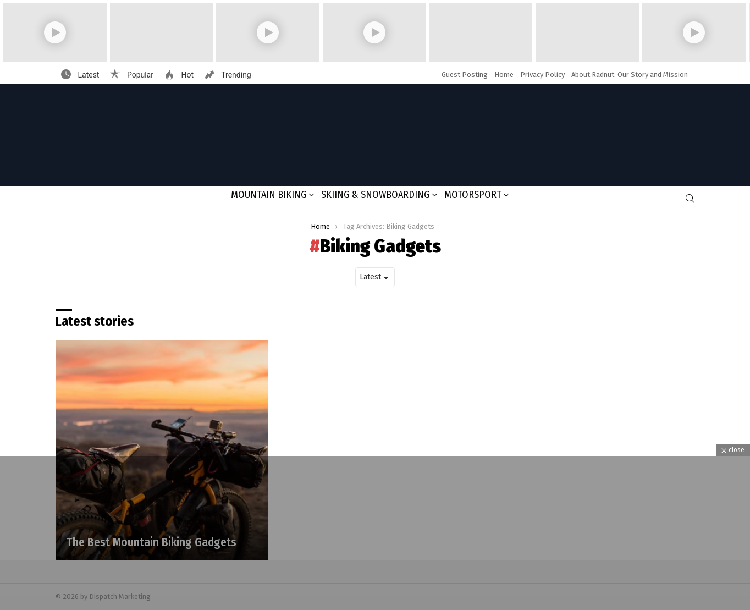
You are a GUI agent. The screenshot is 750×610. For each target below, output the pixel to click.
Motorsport (472, 195)
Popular (139, 75)
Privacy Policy (542, 74)
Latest (87, 75)
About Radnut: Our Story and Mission (629, 74)
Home (504, 74)
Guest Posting (465, 74)
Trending (235, 75)
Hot (186, 75)
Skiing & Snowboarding (375, 195)
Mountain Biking (269, 195)
